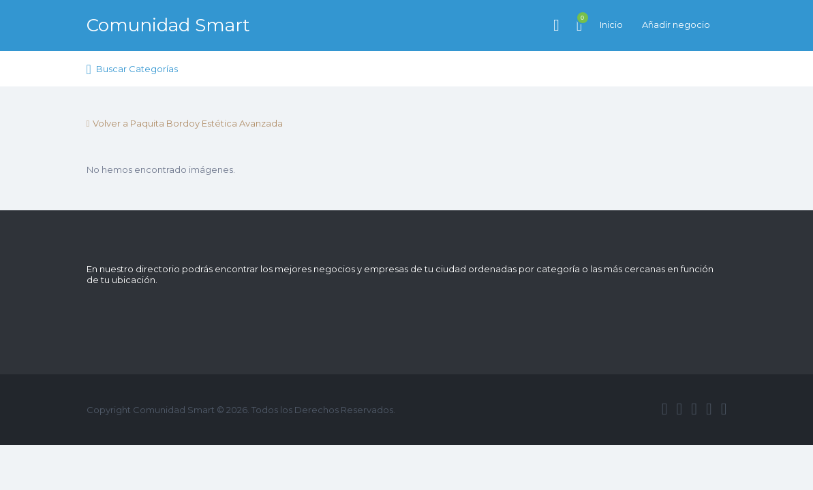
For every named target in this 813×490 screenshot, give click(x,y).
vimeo (724, 409)
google (694, 409)
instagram (709, 409)
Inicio (611, 24)
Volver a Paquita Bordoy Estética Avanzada (188, 123)
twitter (679, 409)
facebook (665, 409)
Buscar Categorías (137, 68)
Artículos (580, 17)
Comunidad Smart (168, 25)
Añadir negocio (676, 24)
